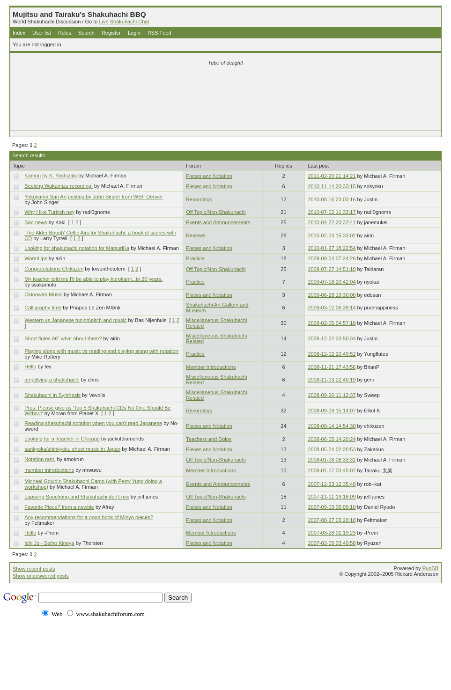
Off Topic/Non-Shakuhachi (215, 212)
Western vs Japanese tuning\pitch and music (75, 320)
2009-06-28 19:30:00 (331, 295)
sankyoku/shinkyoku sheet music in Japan (72, 449)
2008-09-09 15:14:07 (331, 410)
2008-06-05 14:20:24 (331, 439)
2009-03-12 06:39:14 (331, 307)
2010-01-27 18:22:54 (331, 248)
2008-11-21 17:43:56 (331, 367)
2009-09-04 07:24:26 (331, 258)
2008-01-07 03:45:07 (331, 470)
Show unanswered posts (41, 576)
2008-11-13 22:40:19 (331, 379)
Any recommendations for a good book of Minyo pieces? (88, 517)
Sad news (35, 222)
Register (111, 33)
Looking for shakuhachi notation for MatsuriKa (76, 248)
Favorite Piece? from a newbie (59, 507)
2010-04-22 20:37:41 (331, 222)
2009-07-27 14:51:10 (331, 269)
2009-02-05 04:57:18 (331, 323)
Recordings (199, 199)
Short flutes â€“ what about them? (63, 338)
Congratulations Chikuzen (53, 269)
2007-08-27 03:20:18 (331, 520)
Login (134, 33)
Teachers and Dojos (208, 439)
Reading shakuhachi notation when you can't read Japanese (93, 423)
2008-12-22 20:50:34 (331, 338)
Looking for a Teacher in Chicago (62, 438)
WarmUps (35, 258)
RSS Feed (159, 33)
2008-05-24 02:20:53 (331, 449)
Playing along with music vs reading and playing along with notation (101, 351)
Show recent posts (34, 569)
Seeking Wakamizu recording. (58, 186)
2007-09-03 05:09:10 (331, 507)
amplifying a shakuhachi (51, 379)
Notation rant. (39, 459)
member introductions (49, 470)
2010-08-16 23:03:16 (331, 199)
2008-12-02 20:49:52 (331, 354)
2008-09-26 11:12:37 (331, 395)
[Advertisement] (225, 85)
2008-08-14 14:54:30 (331, 426)
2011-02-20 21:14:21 (331, 176)
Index (19, 33)
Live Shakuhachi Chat (124, 21)
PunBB (430, 568)
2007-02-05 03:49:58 (331, 543)
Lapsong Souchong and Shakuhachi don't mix (76, 496)
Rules (64, 33)
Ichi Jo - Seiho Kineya (49, 543)
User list (41, 33)
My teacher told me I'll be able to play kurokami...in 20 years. (93, 279)
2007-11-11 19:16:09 (331, 496)
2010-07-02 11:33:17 (331, 212)
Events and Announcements (218, 222)
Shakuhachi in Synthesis (52, 395)
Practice (195, 258)
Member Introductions (211, 367)
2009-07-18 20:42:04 (331, 282)
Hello (30, 366)
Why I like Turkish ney (49, 212)
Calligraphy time (42, 307)
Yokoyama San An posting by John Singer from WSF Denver (93, 196)
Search (86, 33)
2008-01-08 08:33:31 (331, 459)
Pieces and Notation (209, 176)
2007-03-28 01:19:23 (331, 533)
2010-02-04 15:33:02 (331, 235)
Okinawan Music (43, 294)
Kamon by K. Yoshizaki (50, 175)
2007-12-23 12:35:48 (331, 484)
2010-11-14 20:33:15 (331, 186)
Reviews (196, 235)
